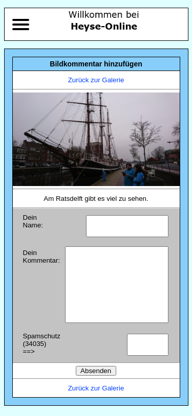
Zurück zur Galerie (96, 80)
